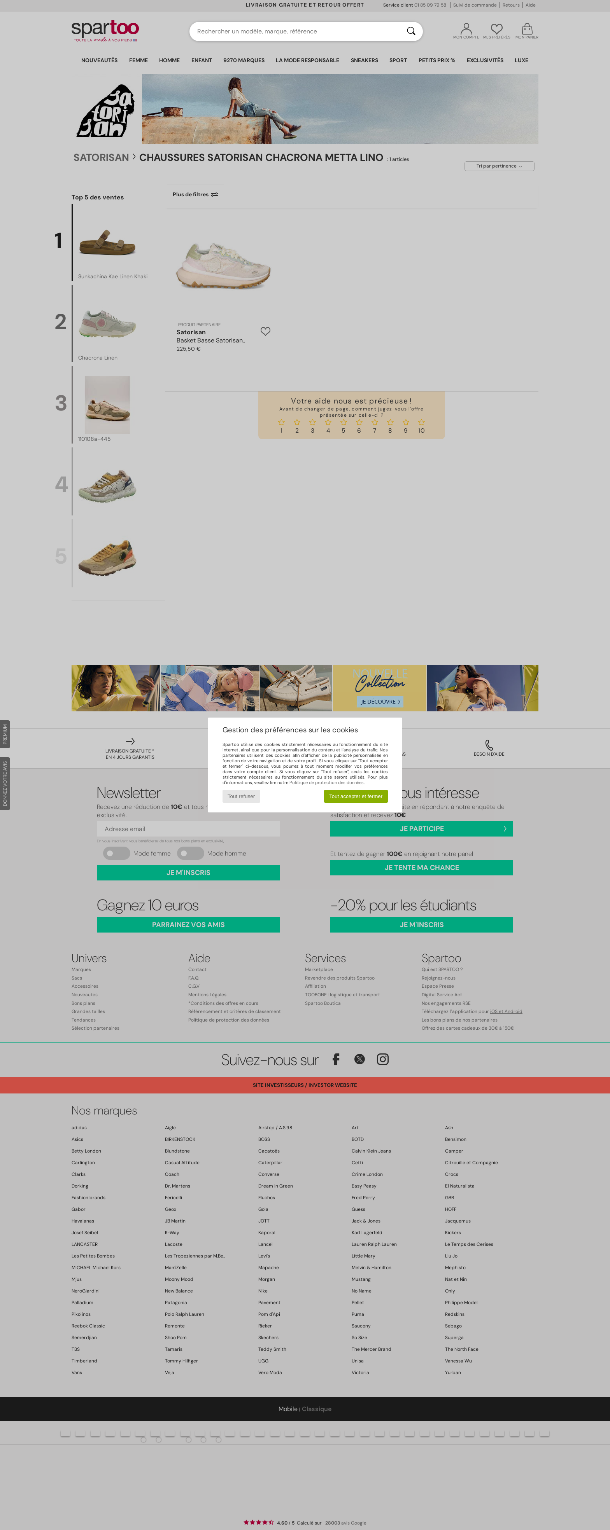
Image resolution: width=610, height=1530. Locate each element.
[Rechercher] (411, 31)
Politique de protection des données (326, 782)
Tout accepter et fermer (355, 796)
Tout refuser (241, 796)
